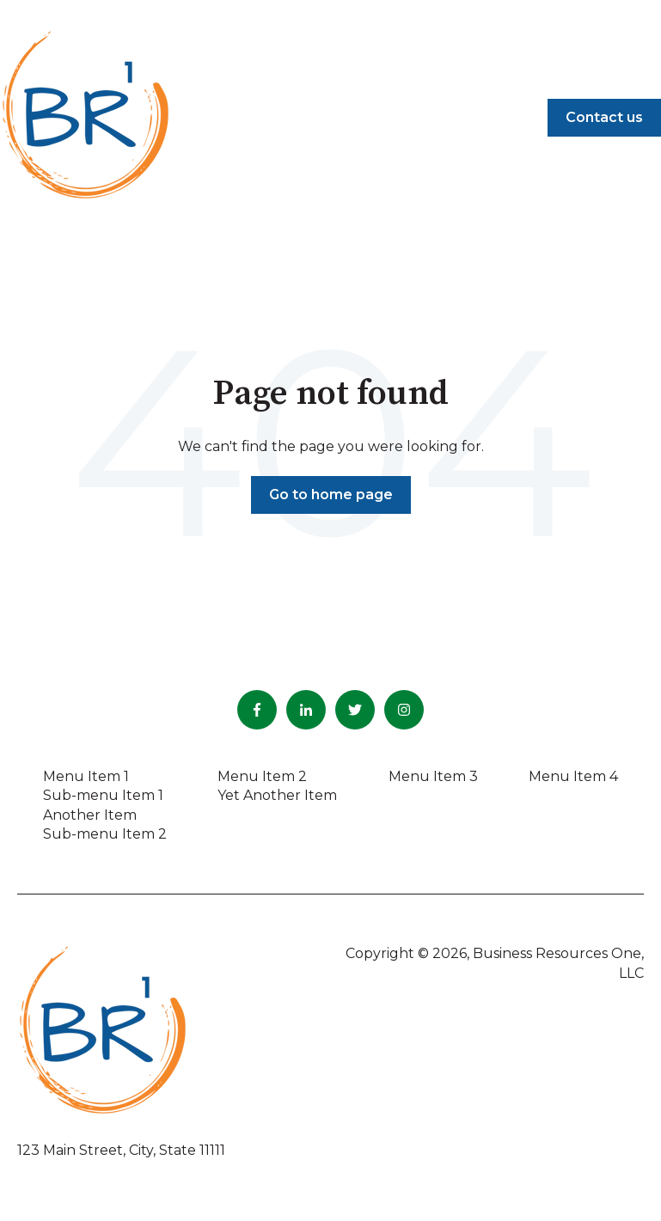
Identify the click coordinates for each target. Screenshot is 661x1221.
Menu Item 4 (573, 776)
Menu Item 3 (433, 776)
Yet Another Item (277, 795)
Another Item (90, 815)
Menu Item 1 (86, 776)
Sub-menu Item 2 (105, 834)
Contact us (604, 117)
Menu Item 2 (262, 776)
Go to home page (331, 494)
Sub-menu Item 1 (103, 795)
